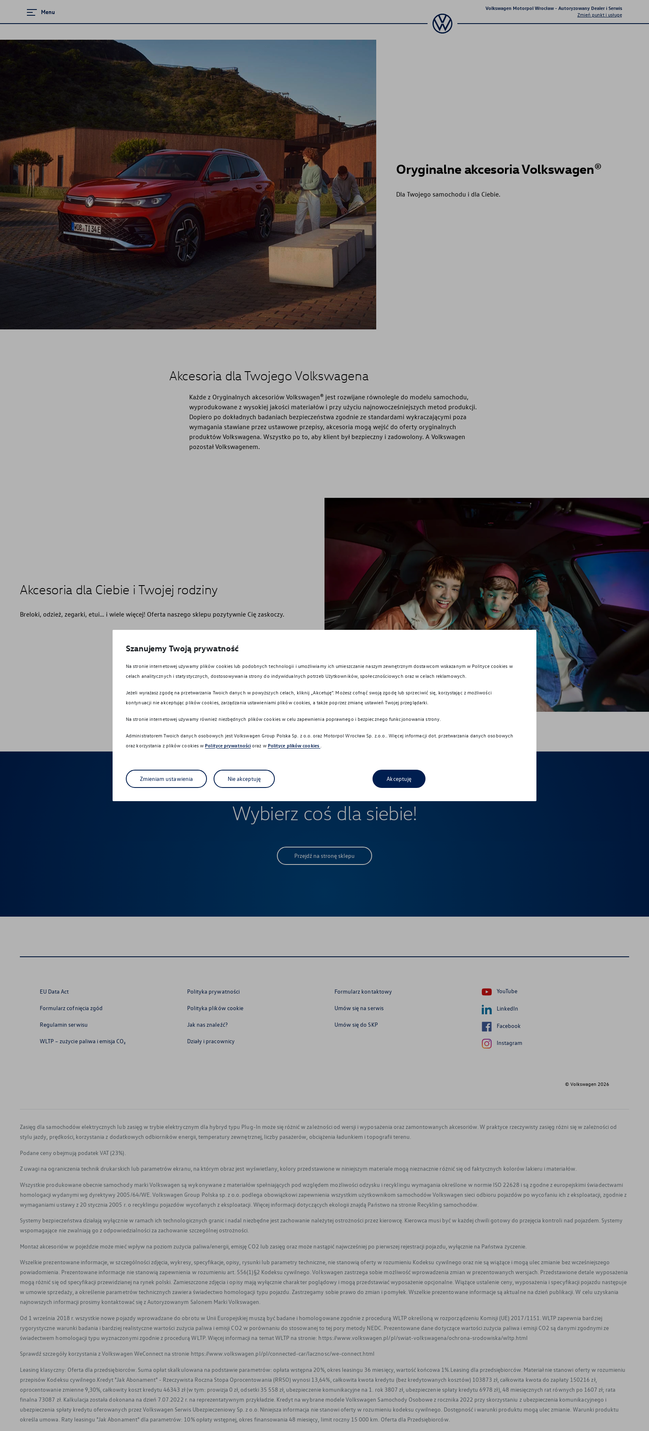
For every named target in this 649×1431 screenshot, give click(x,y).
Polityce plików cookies (294, 745)
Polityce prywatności (228, 745)
